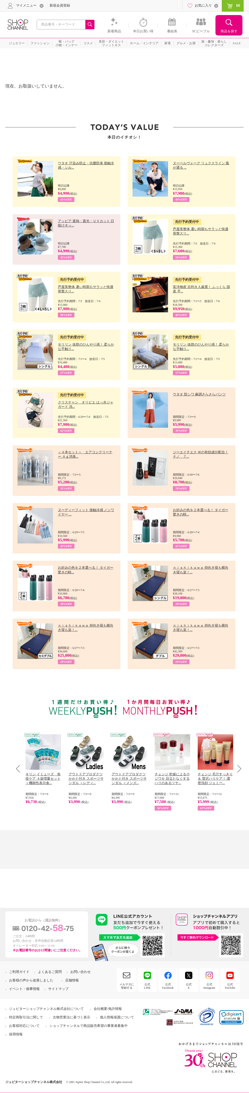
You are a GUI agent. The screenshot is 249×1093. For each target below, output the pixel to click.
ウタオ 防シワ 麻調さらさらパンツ (199, 394)
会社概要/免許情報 (108, 1009)
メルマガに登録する (126, 986)
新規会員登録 (60, 5)
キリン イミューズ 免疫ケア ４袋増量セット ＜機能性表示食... (43, 778)
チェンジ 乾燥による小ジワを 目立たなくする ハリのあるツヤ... (172, 778)
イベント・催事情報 (24, 989)
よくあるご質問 (50, 972)
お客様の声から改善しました (31, 980)
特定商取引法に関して (26, 1017)
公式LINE (147, 986)
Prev (20, 769)
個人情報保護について (117, 1017)
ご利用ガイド (19, 972)
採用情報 (16, 1034)
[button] (231, 1017)
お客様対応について (24, 1026)
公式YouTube (230, 986)
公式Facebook (168, 986)
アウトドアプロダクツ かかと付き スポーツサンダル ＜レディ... (86, 778)
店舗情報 (72, 980)
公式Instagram (209, 986)
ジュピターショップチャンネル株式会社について (46, 1009)
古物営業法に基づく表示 (71, 1017)
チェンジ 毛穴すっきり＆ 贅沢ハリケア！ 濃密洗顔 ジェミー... (215, 778)
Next (238, 769)
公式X (189, 986)
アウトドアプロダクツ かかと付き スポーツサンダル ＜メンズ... (129, 778)
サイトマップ (58, 989)
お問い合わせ (80, 972)
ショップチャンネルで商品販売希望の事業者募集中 (88, 1026)
